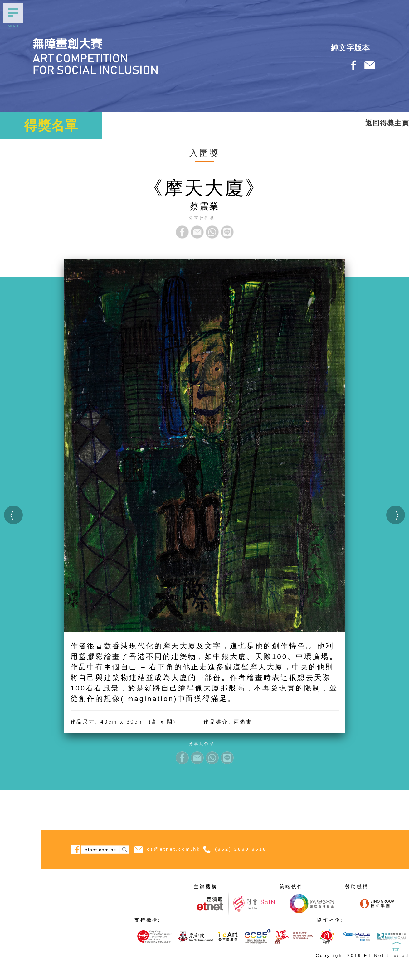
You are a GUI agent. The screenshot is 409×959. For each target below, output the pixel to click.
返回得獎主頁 (387, 123)
